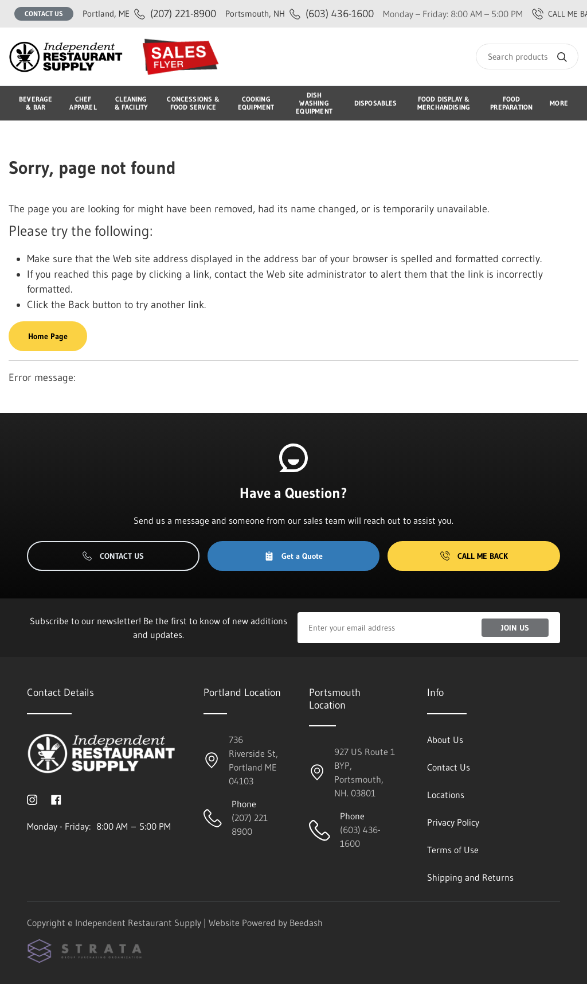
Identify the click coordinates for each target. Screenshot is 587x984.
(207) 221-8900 (149, 13)
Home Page (48, 336)
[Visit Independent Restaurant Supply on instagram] (32, 798)
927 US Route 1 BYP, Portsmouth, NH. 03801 (364, 772)
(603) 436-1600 (299, 13)
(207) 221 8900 (250, 824)
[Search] (527, 56)
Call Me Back (474, 556)
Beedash (306, 922)
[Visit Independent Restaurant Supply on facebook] (56, 798)
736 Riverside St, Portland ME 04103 (253, 760)
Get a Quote (293, 556)
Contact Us (44, 13)
